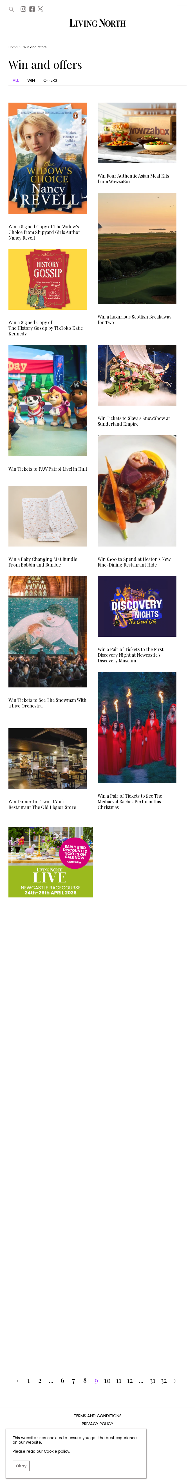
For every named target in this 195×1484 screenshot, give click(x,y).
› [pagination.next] (175, 1381)
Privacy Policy (97, 1424)
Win (31, 80)
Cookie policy (56, 1451)
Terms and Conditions (98, 1416)
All (16, 80)
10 (107, 1381)
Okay (21, 1466)
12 (130, 1381)
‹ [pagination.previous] (17, 1381)
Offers (50, 80)
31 (152, 1381)
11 (118, 1381)
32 (164, 1381)
